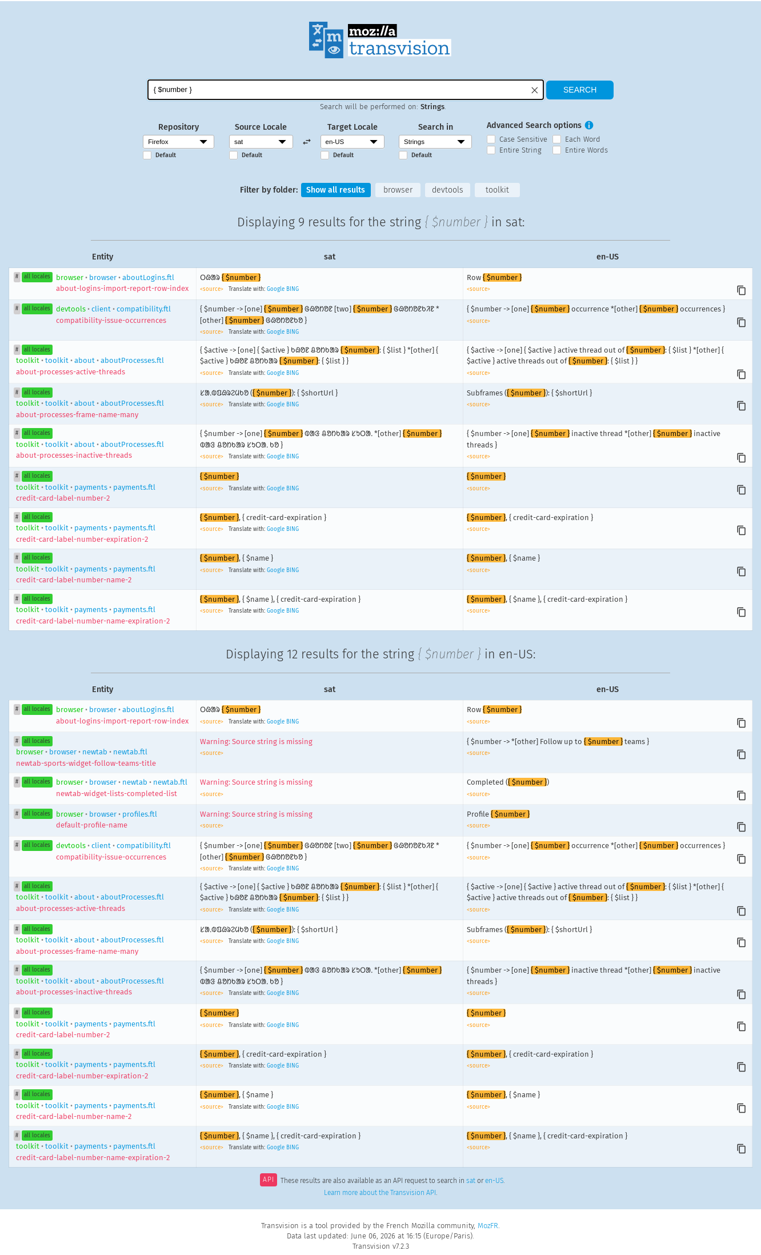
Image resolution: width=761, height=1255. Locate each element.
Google (276, 289)
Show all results (335, 190)
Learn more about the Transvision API (380, 1193)
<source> (212, 289)
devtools (448, 190)
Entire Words (586, 150)
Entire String (520, 150)
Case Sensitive (523, 139)
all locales (37, 277)
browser (397, 190)
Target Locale (352, 127)
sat (470, 1181)
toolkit (498, 190)
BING (292, 289)
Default (165, 155)
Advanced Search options (534, 125)
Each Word (582, 139)
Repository (178, 127)
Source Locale (261, 127)
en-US (494, 1181)
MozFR (488, 1225)
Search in (435, 127)
